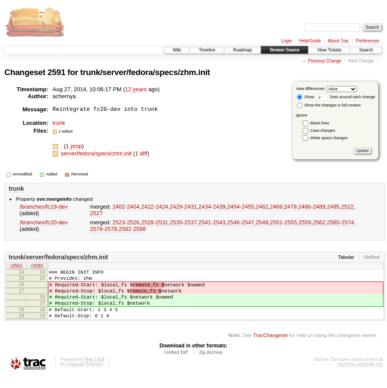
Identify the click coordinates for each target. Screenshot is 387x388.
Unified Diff (176, 364)
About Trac (338, 40)
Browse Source (284, 50)
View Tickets (329, 50)
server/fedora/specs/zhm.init (97, 153)
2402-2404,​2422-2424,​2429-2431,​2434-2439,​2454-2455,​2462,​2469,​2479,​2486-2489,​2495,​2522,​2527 (223, 209)
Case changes (323, 130)
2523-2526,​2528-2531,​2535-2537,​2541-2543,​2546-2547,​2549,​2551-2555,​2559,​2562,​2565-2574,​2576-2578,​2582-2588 (223, 225)
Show (305, 97)
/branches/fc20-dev (44, 222)
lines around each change (345, 97)
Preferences (368, 40)
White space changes (329, 138)
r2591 (37, 266)
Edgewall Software (84, 376)
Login (287, 40)
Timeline (207, 50)
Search (366, 50)
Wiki (177, 50)
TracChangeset (270, 347)
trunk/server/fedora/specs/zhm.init (145, 72)
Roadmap (242, 50)
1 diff (141, 153)
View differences (310, 88)
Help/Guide (310, 40)
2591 (56, 72)
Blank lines (319, 123)
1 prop (74, 146)
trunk (59, 123)
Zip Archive (211, 364)
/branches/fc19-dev (44, 206)
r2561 (16, 266)
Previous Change (325, 60)
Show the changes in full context (329, 105)
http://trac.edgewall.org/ (360, 376)
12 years (136, 89)
